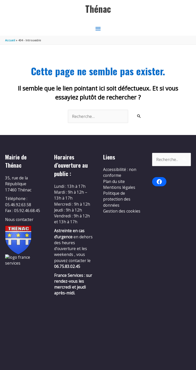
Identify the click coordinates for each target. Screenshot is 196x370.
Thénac (98, 8)
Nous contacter (19, 219)
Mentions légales (119, 187)
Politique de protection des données (116, 199)
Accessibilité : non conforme (119, 172)
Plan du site (114, 181)
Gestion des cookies (121, 211)
